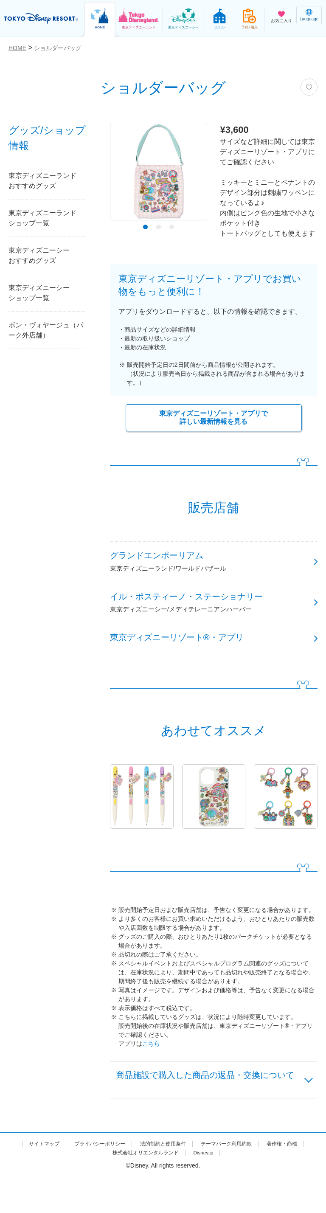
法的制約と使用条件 (188, 1179)
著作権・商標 (97, 1188)
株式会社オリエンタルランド (168, 1188)
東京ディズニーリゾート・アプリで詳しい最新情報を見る (213, 419)
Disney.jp (234, 1188)
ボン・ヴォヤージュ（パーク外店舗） (45, 330)
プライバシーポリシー (117, 1179)
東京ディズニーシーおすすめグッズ (39, 255)
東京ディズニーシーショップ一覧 (39, 292)
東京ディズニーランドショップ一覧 (42, 218)
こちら (151, 1061)
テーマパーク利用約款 (259, 1179)
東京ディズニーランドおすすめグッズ (42, 180)
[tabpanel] (159, 174)
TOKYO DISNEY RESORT (42, 19)
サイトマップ (55, 1179)
